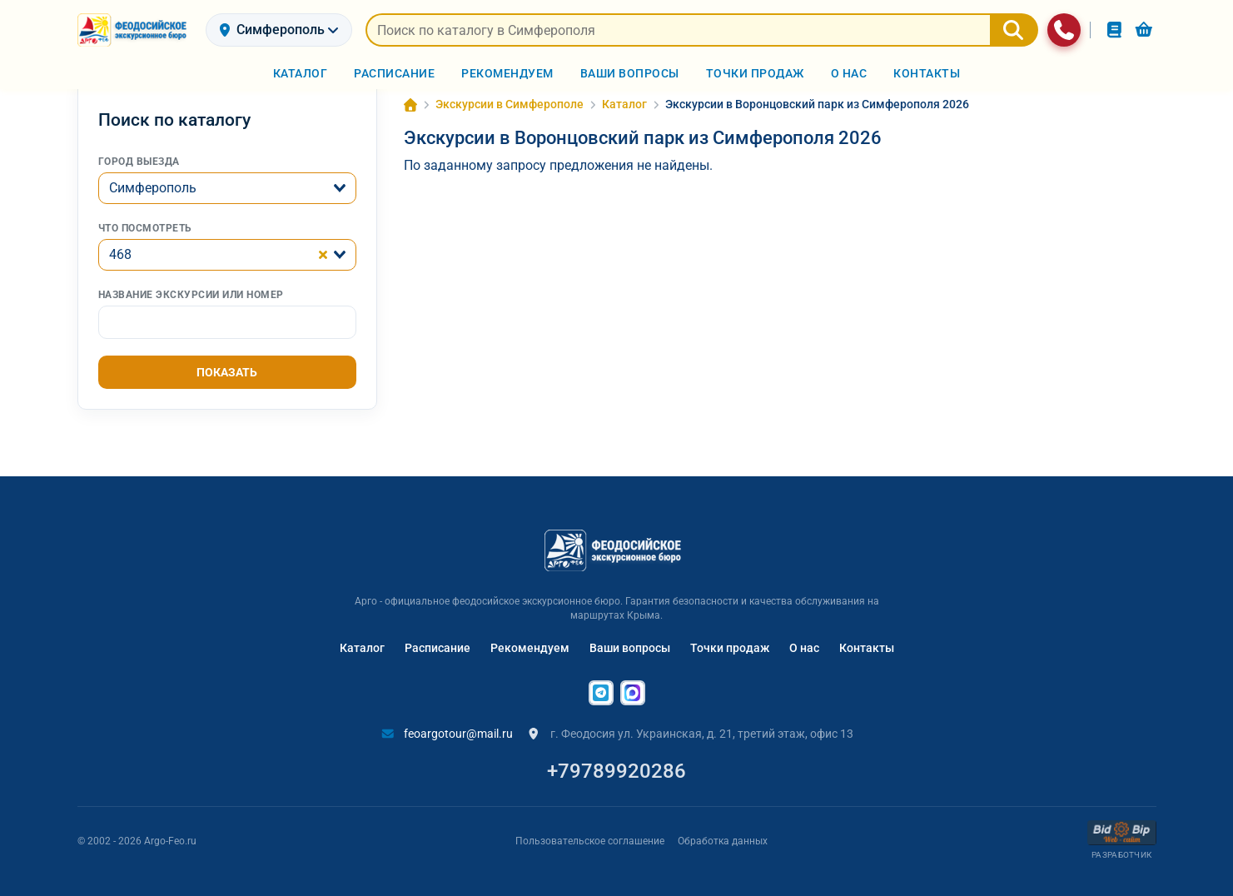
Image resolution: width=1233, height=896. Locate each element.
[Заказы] (1114, 29)
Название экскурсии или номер (191, 290)
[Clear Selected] (323, 250)
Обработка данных (723, 835)
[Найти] (1014, 30)
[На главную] (134, 30)
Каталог (362, 643)
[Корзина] (1143, 29)
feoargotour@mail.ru (447, 728)
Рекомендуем (529, 643)
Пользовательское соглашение (589, 835)
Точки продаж (729, 643)
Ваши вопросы (629, 643)
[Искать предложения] (677, 30)
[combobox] (227, 183)
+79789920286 (616, 766)
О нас (804, 643)
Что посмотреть (145, 223)
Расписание (437, 643)
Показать (226, 367)
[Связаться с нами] (1064, 30)
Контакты (866, 643)
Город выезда (139, 156)
